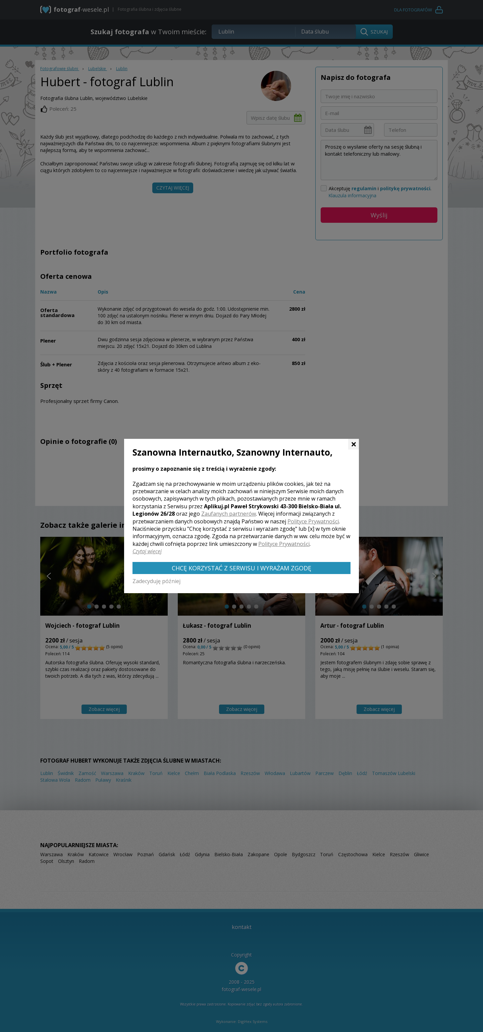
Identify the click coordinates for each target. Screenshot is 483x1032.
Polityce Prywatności (313, 521)
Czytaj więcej (147, 551)
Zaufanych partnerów (228, 513)
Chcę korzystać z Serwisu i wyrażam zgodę (241, 568)
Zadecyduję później (156, 581)
